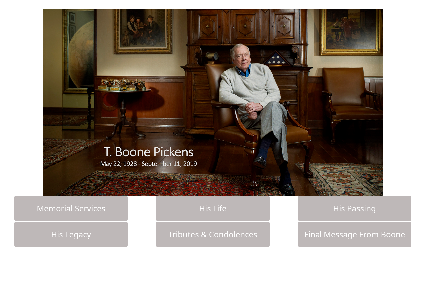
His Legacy (71, 234)
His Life (212, 208)
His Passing (354, 208)
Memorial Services (71, 208)
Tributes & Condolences (212, 234)
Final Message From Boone (354, 234)
